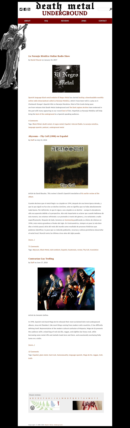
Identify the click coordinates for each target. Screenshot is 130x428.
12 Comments (33, 352)
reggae (95, 355)
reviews (65, 21)
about (27, 21)
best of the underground (45, 114)
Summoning (69, 220)
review (79, 250)
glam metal (44, 355)
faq (46, 21)
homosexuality (62, 355)
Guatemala (72, 250)
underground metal (57, 127)
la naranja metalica (90, 124)
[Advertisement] (67, 39)
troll (100, 355)
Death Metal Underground (54, 425)
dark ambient (55, 250)
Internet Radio (77, 124)
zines (83, 21)
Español (68, 124)
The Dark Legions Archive (79, 107)
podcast (45, 127)
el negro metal (58, 124)
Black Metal (37, 124)
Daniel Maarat (36, 60)
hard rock (52, 355)
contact (103, 21)
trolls (30, 358)
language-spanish (35, 127)
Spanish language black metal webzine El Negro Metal (48, 98)
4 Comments (33, 121)
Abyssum (36, 250)
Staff (32, 140)
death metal (47, 124)
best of (65, 111)
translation (94, 250)
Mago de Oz (87, 355)
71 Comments (33, 246)
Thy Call (86, 250)
